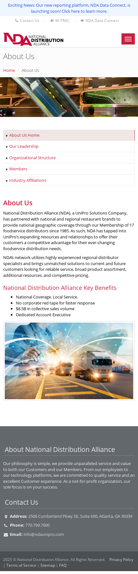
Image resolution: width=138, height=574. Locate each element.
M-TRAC (60, 20)
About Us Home (24, 135)
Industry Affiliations (27, 180)
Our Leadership (23, 146)
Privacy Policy (121, 559)
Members (18, 169)
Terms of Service (21, 565)
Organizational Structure (32, 158)
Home (9, 70)
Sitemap (47, 565)
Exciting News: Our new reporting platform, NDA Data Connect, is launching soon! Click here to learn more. (69, 8)
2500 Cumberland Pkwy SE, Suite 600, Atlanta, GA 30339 (80, 516)
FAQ (62, 565)
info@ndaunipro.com (44, 534)
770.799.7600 (37, 525)
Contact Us (26, 20)
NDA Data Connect (99, 20)
